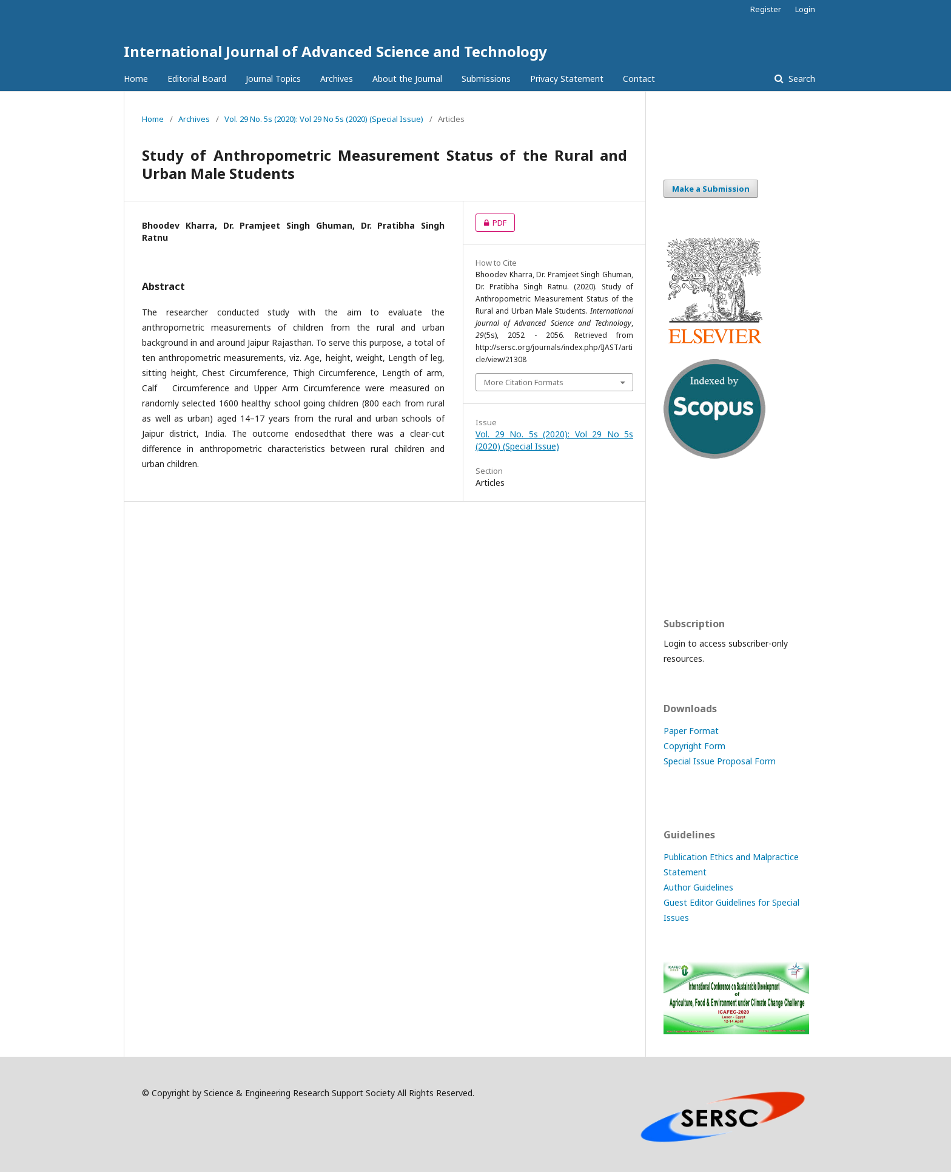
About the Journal (407, 78)
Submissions (486, 78)
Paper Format (691, 730)
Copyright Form (694, 746)
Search (800, 78)
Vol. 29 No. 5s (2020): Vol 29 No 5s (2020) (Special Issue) (323, 118)
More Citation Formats (523, 382)
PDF (491, 222)
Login (805, 9)
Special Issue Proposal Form (720, 761)
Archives (336, 78)
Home (136, 78)
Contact (639, 78)
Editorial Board (196, 78)
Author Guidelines (698, 887)
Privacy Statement (566, 78)
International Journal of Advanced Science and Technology (335, 51)
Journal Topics (273, 78)
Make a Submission (711, 188)
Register (765, 9)
